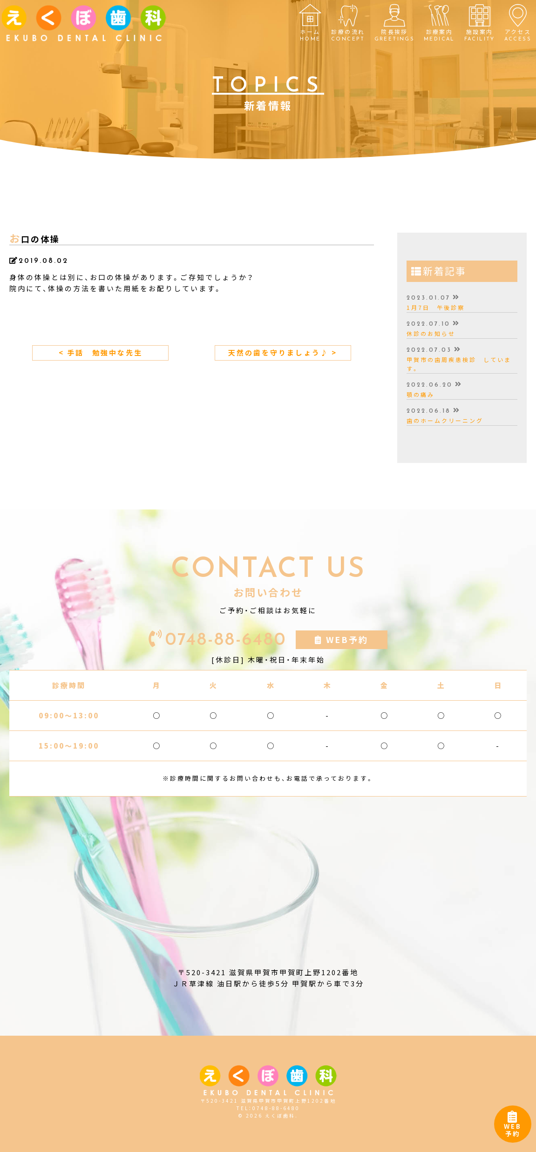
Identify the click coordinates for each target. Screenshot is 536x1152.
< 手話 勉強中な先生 (100, 353)
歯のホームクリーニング (445, 420)
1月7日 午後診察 (436, 307)
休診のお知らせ (431, 333)
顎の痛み (420, 394)
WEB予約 (513, 1126)
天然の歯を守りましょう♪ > (282, 353)
